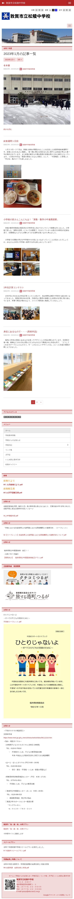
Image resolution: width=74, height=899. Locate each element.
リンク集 (43, 876)
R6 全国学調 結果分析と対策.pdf (16, 868)
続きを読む (8, 129)
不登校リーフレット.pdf (12, 622)
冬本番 (7, 65)
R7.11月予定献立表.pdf (13, 493)
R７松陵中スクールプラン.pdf (15, 851)
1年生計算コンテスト (14, 287)
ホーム (11, 876)
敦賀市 (6, 829)
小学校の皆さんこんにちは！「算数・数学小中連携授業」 (31, 219)
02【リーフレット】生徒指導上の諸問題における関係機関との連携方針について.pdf (35, 535)
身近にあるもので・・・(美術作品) (20, 331)
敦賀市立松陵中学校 (15, 3)
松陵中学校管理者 (27, 69)
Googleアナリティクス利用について (56, 895)
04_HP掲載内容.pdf (11, 516)
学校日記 (35, 876)
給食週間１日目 (11, 141)
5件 (20, 60)
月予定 (51, 876)
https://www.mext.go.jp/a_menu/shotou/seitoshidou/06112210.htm (28, 738)
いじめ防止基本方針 (62, 876)
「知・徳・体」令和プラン (18, 829)
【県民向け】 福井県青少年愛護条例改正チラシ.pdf (23, 558)
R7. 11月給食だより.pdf (13, 485)
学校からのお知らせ (23, 876)
